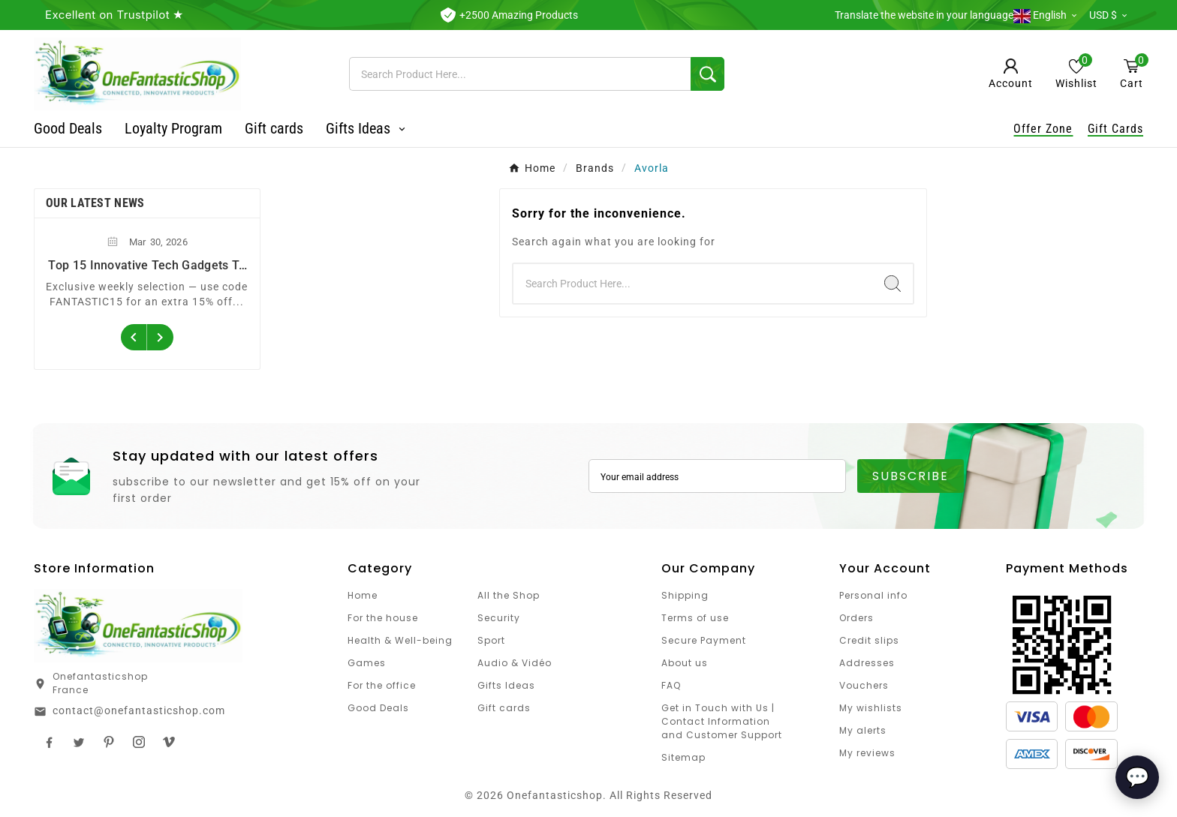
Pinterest (109, 742)
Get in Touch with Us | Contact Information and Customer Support (721, 721)
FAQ (671, 685)
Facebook (49, 742)
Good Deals (378, 707)
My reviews (867, 752)
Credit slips (869, 640)
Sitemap (683, 757)
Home (363, 595)
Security (498, 617)
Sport (491, 640)
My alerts (863, 730)
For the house (383, 617)
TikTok (169, 742)
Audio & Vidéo (514, 662)
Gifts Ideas (506, 685)
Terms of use (695, 617)
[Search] (520, 74)
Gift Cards (1115, 129)
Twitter (79, 742)
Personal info (873, 595)
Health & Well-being (400, 640)
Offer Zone (1043, 129)
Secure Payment (703, 640)
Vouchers (864, 685)
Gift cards (504, 707)
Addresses (867, 662)
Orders (856, 617)
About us (684, 662)
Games (367, 662)
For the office (382, 685)
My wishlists (870, 707)
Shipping (685, 595)
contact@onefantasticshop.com (139, 710)
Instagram (139, 742)
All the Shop (508, 595)
